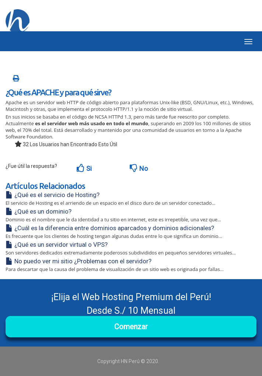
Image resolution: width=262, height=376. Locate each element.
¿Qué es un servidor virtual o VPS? (57, 244)
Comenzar (131, 326)
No (139, 168)
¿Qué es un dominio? (38, 211)
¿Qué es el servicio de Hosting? (52, 194)
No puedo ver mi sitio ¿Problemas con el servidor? (78, 261)
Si (84, 168)
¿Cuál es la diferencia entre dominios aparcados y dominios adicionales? (110, 228)
